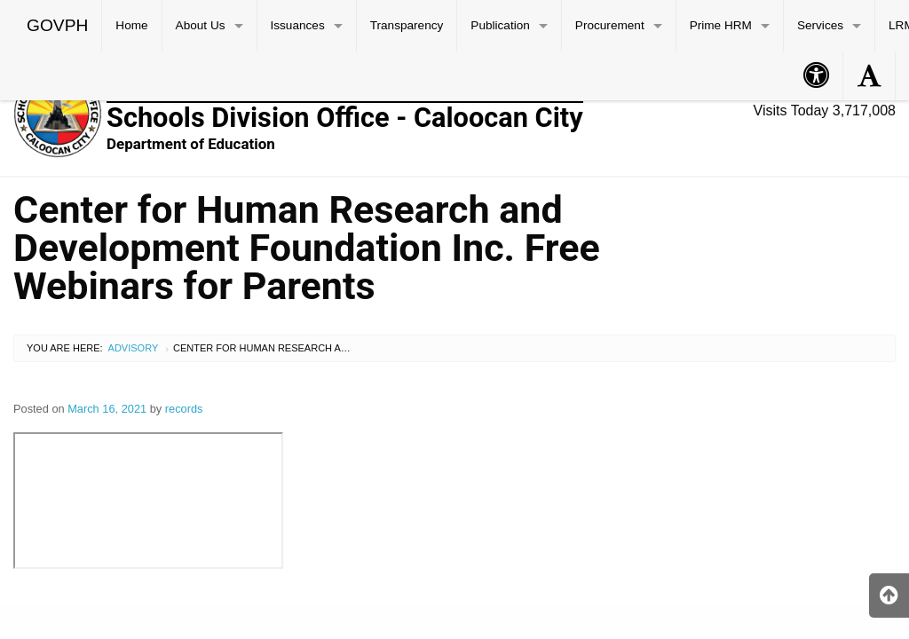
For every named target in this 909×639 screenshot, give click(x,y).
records (184, 408)
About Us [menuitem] (200, 25)
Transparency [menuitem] (407, 25)
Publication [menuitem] (500, 25)
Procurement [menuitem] (609, 25)
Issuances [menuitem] (298, 25)
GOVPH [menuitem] (57, 25)
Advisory (133, 348)
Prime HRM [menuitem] (721, 25)
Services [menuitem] (820, 25)
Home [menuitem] (131, 25)
